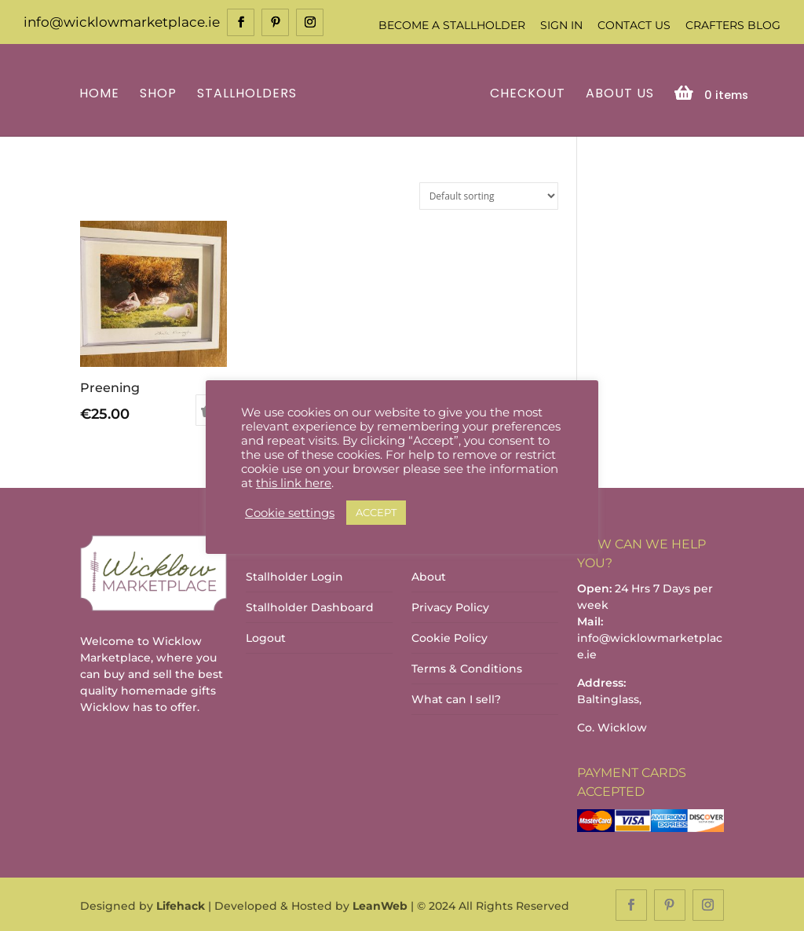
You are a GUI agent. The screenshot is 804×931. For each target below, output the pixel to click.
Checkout (525, 93)
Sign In (561, 25)
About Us (617, 93)
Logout (266, 637)
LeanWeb (380, 904)
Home (102, 93)
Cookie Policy (449, 637)
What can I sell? (456, 698)
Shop (160, 93)
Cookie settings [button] (289, 513)
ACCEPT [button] (376, 512)
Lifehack (180, 904)
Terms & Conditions (466, 668)
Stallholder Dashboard (310, 606)
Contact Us (634, 25)
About (428, 576)
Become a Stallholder (451, 25)
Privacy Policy (450, 606)
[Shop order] (488, 194)
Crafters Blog (732, 25)
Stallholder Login (294, 576)
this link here (293, 483)
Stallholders (249, 93)
